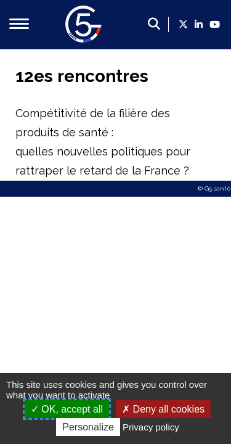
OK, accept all (67, 409)
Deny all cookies (163, 409)
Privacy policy (151, 427)
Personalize (88, 427)
